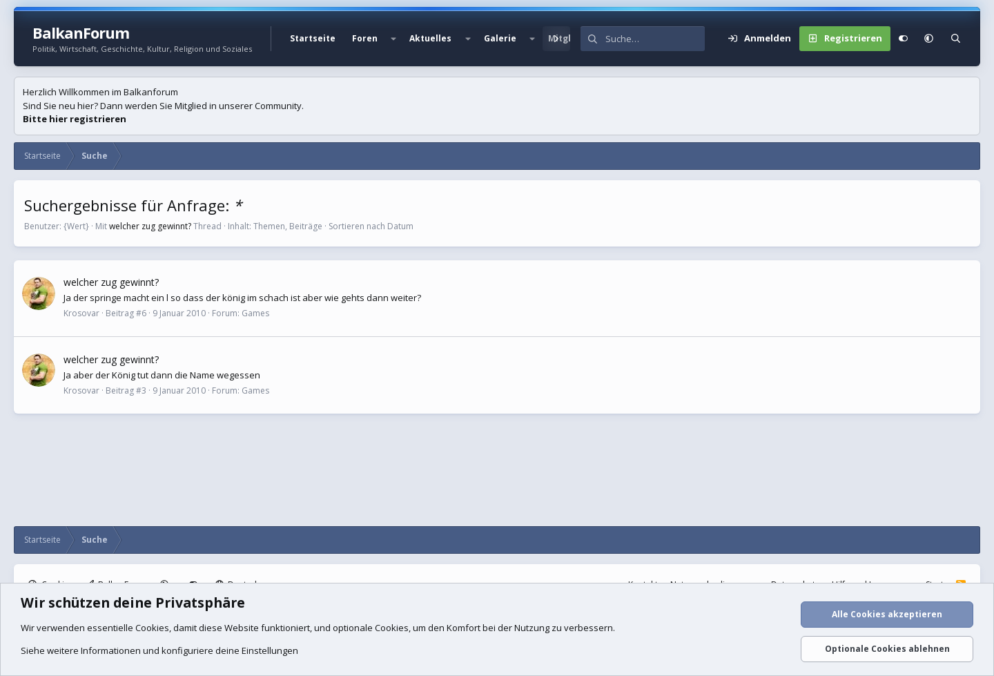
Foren (365, 38)
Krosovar (81, 313)
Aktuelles (430, 38)
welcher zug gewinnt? (150, 226)
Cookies (152, 627)
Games (255, 313)
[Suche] (655, 38)
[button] (393, 38)
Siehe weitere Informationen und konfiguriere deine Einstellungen (159, 650)
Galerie (500, 38)
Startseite (312, 38)
